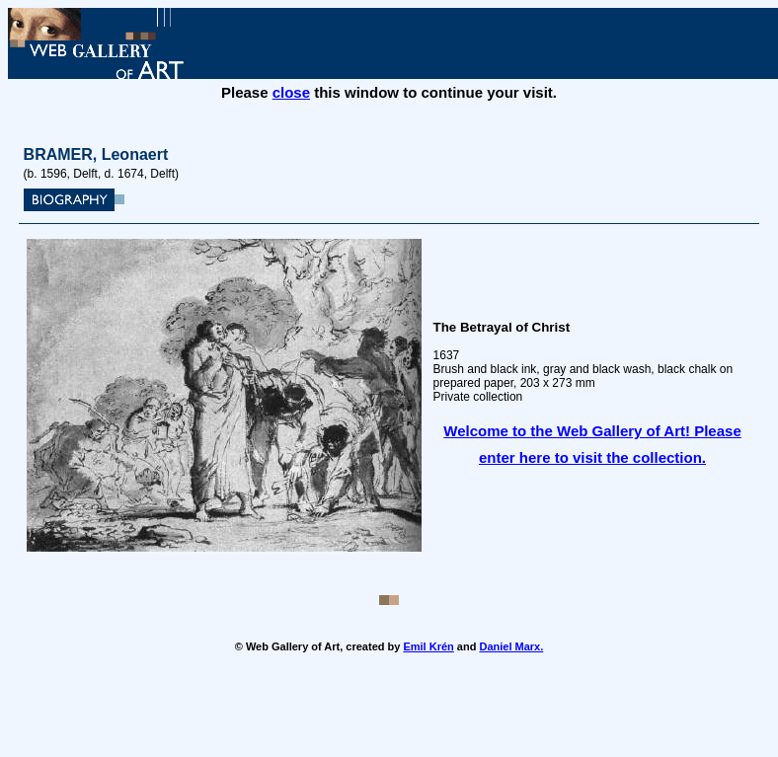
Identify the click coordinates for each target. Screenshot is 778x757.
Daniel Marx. (511, 646)
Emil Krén (428, 646)
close (291, 92)
